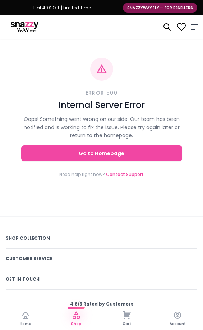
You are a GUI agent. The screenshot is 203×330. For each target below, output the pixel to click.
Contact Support (125, 174)
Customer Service (29, 259)
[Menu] (194, 27)
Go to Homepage (101, 153)
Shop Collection (28, 238)
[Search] (167, 27)
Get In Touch (23, 279)
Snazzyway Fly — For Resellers (160, 7)
